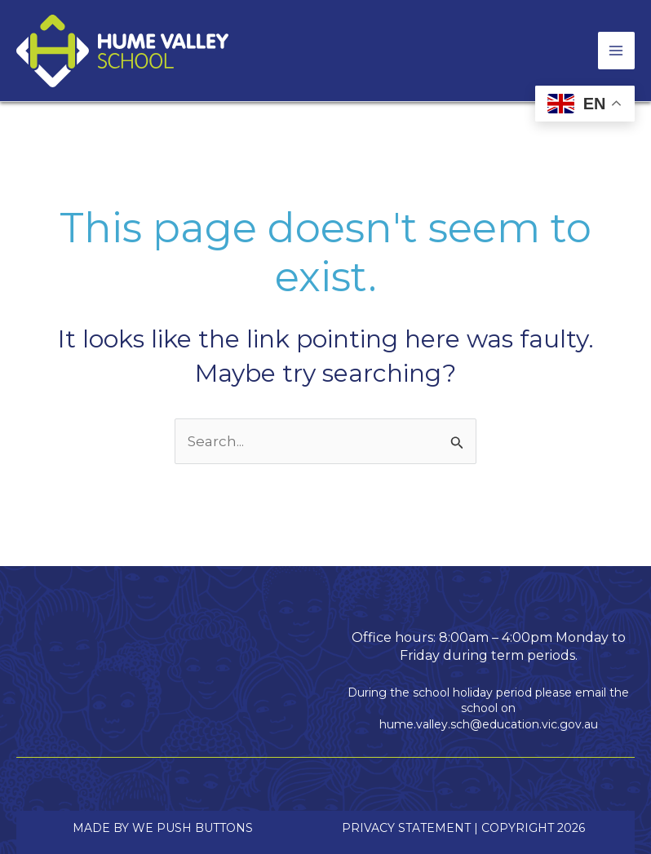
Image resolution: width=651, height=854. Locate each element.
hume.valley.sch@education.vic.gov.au (488, 724)
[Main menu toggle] (617, 50)
